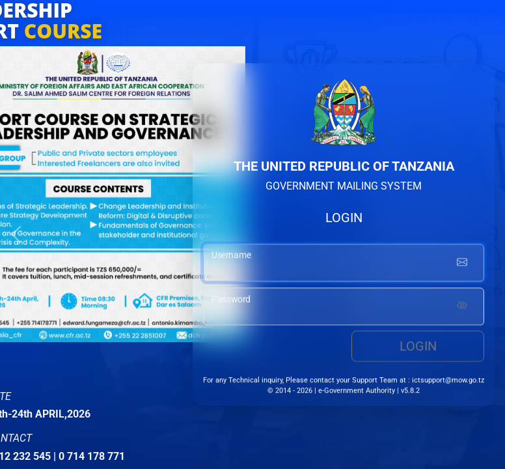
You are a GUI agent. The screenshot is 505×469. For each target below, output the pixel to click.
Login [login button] (418, 348)
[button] (16, 234)
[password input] (343, 308)
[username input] (343, 264)
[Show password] (462, 308)
